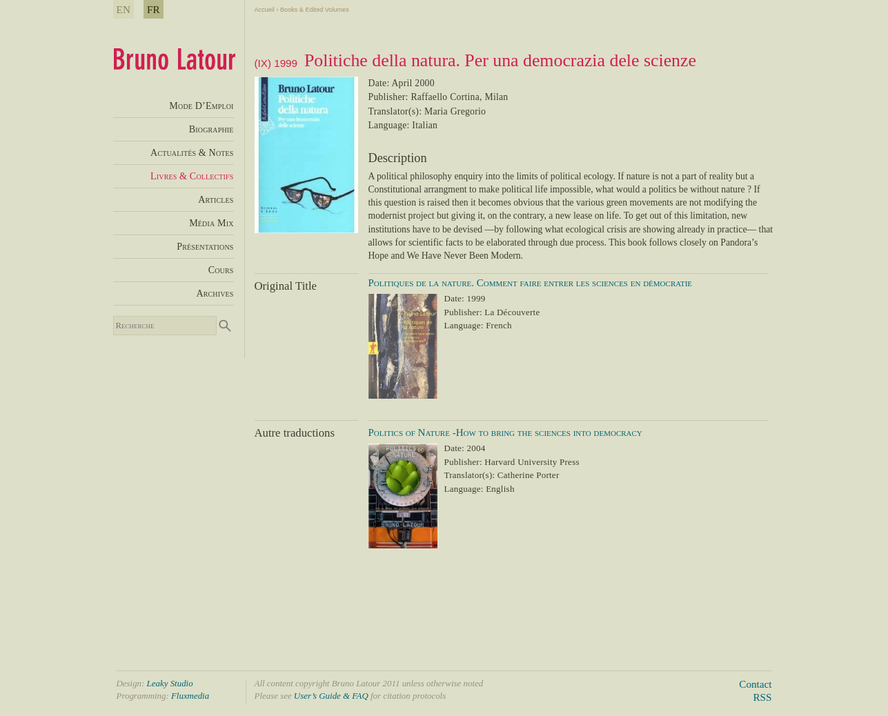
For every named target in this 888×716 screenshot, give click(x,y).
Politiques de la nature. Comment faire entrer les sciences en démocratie (530, 282)
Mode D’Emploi (201, 105)
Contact (755, 684)
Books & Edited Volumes (314, 9)
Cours (221, 269)
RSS (762, 697)
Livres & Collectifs (191, 175)
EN (124, 9)
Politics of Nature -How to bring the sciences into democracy (505, 432)
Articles (215, 199)
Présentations (205, 246)
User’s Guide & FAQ (331, 695)
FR (153, 9)
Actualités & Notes (191, 152)
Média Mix (211, 222)
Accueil (265, 9)
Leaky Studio (170, 683)
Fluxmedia (190, 695)
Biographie (211, 129)
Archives (214, 293)
